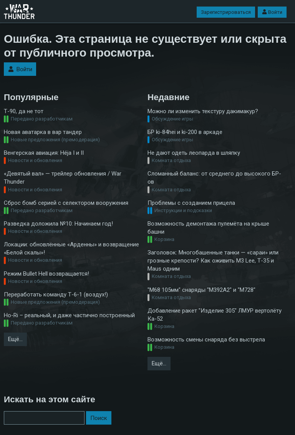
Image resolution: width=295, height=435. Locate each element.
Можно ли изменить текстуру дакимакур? (203, 111)
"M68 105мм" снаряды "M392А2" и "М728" (201, 289)
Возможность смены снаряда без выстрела (206, 339)
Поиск (98, 418)
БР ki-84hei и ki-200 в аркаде (185, 132)
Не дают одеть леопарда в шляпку (194, 152)
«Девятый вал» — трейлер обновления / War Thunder (62, 177)
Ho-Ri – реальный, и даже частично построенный (69, 315)
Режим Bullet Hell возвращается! (46, 273)
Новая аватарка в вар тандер (43, 132)
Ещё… (15, 339)
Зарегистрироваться (226, 12)
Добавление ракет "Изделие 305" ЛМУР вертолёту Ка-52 (215, 314)
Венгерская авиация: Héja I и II (44, 152)
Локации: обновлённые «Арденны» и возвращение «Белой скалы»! (71, 248)
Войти (272, 12)
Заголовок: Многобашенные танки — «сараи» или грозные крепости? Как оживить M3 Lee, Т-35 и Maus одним (213, 260)
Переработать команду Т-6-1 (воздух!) (56, 294)
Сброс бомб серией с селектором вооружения (66, 202)
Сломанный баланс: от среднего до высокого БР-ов (214, 177)
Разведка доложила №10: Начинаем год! (58, 223)
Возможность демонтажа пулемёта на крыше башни (208, 227)
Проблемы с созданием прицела (191, 202)
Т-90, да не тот (23, 111)
